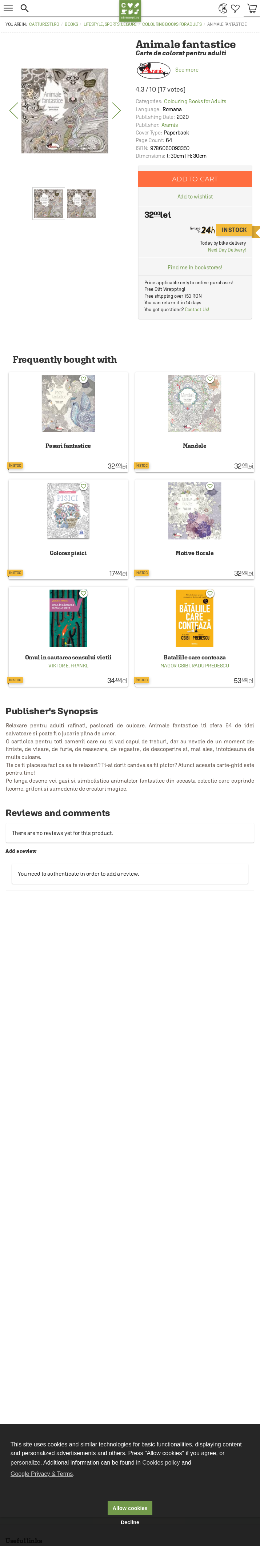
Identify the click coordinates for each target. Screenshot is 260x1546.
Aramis (169, 125)
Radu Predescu (210, 665)
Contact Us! (197, 309)
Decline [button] (130, 1522)
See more (167, 69)
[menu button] (8, 8)
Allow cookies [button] (130, 1508)
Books (71, 24)
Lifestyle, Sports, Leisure (110, 24)
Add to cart (195, 179)
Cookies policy (161, 1462)
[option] (65, 111)
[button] (67, 8)
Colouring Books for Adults (171, 24)
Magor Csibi (175, 665)
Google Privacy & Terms (42, 1474)
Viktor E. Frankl (68, 665)
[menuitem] (221, 8)
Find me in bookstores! (195, 267)
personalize (25, 1462)
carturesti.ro (44, 24)
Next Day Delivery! (227, 250)
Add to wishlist (195, 196)
